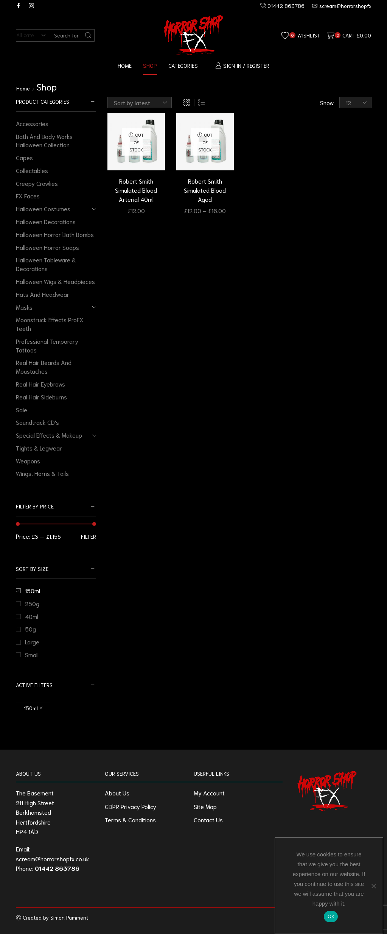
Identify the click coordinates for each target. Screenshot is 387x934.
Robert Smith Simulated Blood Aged (205, 190)
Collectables (32, 170)
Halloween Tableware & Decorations (46, 264)
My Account (209, 793)
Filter (88, 536)
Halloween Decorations (46, 221)
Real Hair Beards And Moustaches (43, 366)
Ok (331, 916)
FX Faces (28, 196)
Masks (24, 307)
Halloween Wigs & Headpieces (55, 281)
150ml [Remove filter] (31, 708)
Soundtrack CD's (37, 422)
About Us (117, 793)
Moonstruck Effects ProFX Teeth (50, 323)
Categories (183, 65)
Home (125, 65)
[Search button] (88, 35)
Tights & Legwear (39, 448)
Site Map (205, 806)
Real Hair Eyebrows (40, 384)
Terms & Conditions (130, 819)
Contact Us (208, 819)
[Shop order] (139, 102)
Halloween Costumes (43, 208)
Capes (24, 157)
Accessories (32, 123)
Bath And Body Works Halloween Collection (44, 140)
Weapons (28, 461)
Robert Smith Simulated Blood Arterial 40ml (136, 190)
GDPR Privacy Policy (130, 806)
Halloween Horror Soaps (47, 247)
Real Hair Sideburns (41, 397)
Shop (150, 65)
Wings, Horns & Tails (42, 473)
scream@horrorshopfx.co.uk (52, 858)
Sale (21, 409)
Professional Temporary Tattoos (47, 345)
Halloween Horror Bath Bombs (55, 234)
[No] (373, 886)
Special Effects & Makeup (49, 435)
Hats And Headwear (42, 294)
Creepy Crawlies (37, 183)
